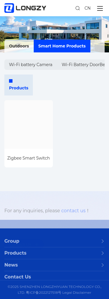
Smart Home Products (62, 46)
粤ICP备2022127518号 (43, 292)
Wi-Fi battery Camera (30, 64)
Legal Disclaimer (76, 292)
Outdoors (19, 46)
